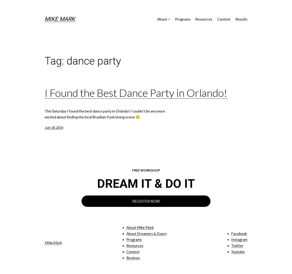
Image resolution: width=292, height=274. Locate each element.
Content (133, 251)
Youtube (238, 251)
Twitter (237, 245)
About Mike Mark (140, 227)
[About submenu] (169, 19)
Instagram (239, 239)
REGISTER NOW (146, 201)
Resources (134, 245)
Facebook (239, 233)
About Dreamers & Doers (146, 233)
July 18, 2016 (54, 127)
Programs (134, 239)
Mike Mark (60, 19)
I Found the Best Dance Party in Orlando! (136, 93)
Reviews (133, 257)
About (162, 19)
